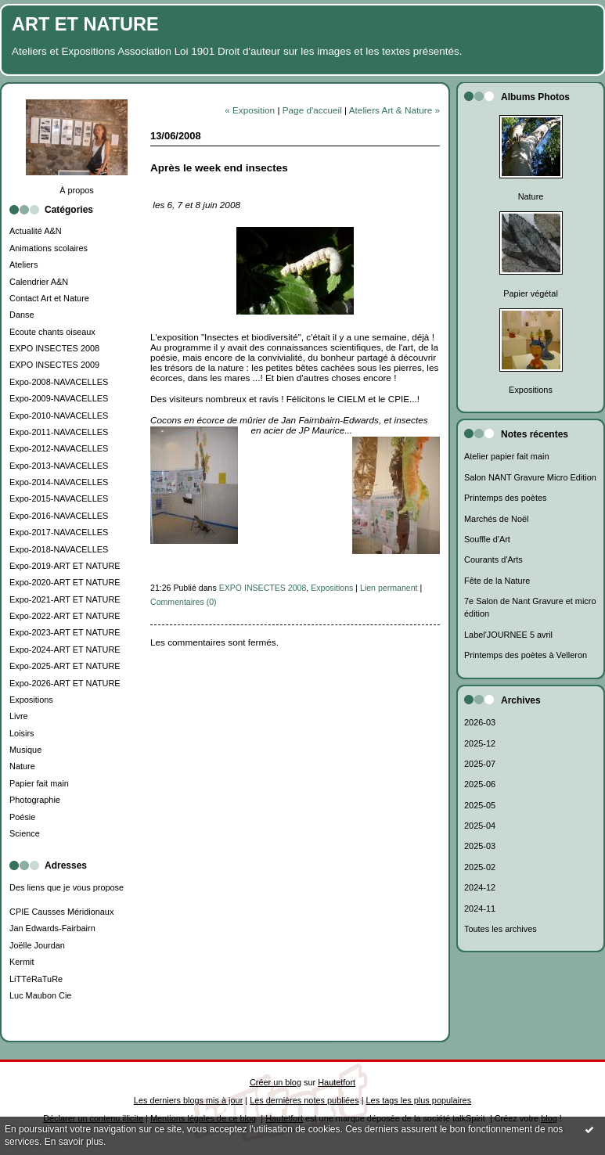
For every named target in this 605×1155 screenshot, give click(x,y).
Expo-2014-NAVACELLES (58, 482)
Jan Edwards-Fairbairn (52, 928)
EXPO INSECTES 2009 (54, 364)
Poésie (22, 817)
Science (24, 833)
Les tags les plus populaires (419, 1100)
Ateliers (23, 264)
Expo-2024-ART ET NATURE (65, 649)
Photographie (34, 799)
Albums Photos (535, 97)
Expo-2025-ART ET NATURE (65, 666)
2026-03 (479, 722)
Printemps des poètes (505, 497)
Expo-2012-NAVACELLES (58, 448)
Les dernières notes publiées (304, 1100)
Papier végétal (530, 293)
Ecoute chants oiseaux (52, 331)
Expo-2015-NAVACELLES (58, 498)
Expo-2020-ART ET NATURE (65, 582)
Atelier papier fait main (506, 456)
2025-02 (479, 867)
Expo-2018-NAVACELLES (58, 549)
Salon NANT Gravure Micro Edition (530, 477)
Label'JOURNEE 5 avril (508, 634)
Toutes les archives (500, 929)
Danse (21, 314)
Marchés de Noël (496, 519)
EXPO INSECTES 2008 (54, 348)
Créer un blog (275, 1082)
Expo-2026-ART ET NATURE (65, 683)
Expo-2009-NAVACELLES (58, 398)
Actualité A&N (35, 231)
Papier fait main (39, 783)
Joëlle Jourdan (37, 945)
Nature (22, 766)
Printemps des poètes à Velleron (525, 655)
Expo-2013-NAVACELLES (58, 465)
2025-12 (479, 743)
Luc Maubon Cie (40, 995)
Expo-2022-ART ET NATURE (65, 616)
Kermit (21, 961)
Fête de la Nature (497, 580)
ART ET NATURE (85, 24)
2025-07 (479, 763)
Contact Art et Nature (49, 298)
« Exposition (250, 110)
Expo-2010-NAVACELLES (58, 415)
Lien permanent (389, 587)
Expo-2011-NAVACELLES (58, 432)
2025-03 (479, 846)
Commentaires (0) (183, 601)
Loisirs (21, 733)
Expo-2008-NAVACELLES (58, 382)
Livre (18, 716)
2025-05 (479, 805)
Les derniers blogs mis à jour (188, 1100)
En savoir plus (74, 1141)
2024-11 (479, 908)
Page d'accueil (312, 110)
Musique (25, 749)
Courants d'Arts (493, 559)
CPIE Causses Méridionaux (61, 911)
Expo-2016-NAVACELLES (58, 515)
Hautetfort (336, 1082)
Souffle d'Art (487, 539)
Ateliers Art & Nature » (394, 110)
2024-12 (479, 887)
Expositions (31, 699)
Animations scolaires (48, 248)
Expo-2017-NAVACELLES (58, 532)
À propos (76, 190)
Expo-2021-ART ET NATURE (65, 599)
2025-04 (479, 825)
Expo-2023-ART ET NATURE (65, 632)
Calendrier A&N (38, 281)
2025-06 (479, 784)
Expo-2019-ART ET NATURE (65, 565)
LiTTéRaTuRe (36, 979)
